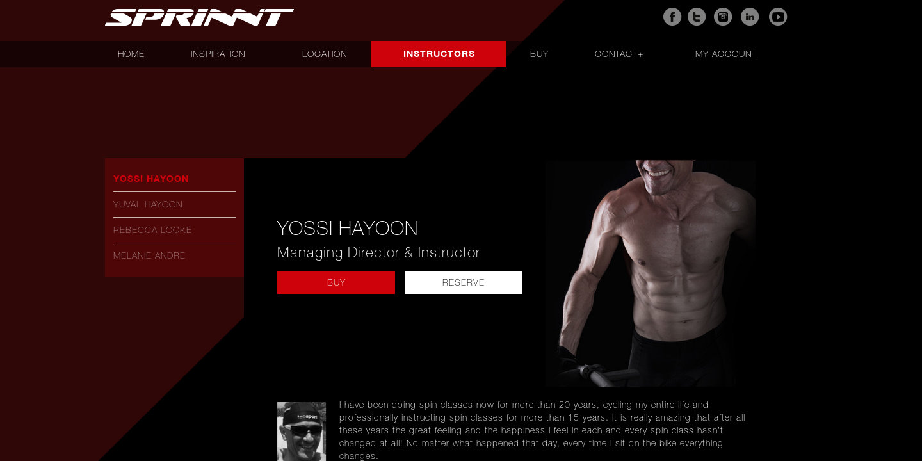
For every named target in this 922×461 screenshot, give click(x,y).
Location (324, 54)
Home (131, 54)
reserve (463, 282)
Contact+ (619, 54)
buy (336, 282)
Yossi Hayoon (151, 178)
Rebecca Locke (152, 230)
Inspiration (218, 54)
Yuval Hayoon (147, 204)
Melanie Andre (149, 255)
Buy (539, 54)
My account (726, 54)
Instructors (439, 53)
